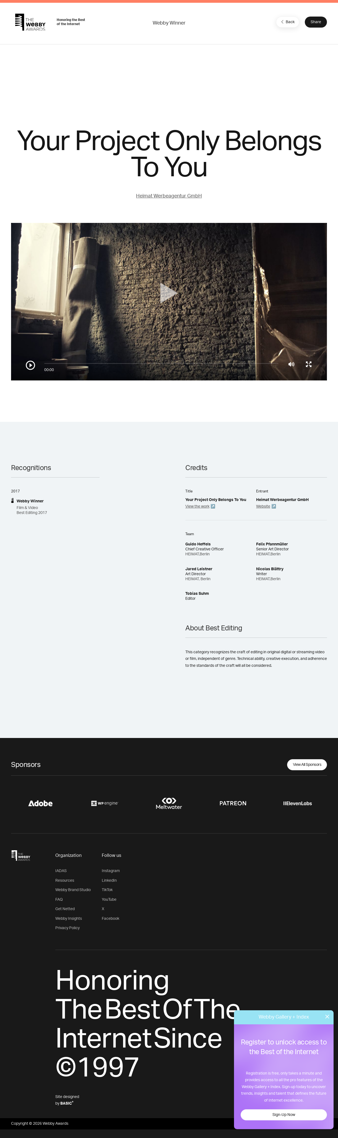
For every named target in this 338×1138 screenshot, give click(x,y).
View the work (197, 506)
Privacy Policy (67, 928)
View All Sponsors (307, 765)
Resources (64, 881)
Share (316, 22)
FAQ (59, 900)
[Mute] (291, 364)
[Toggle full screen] (308, 364)
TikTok (107, 890)
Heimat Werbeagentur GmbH (169, 196)
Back (287, 22)
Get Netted (65, 909)
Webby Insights (68, 919)
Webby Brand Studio (73, 890)
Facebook (110, 919)
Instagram (111, 871)
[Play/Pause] (30, 365)
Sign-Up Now (283, 1115)
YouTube (109, 900)
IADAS (61, 871)
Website (263, 506)
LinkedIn (109, 881)
